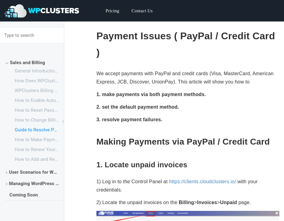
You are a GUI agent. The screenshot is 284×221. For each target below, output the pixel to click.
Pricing (112, 10)
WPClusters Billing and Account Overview (39, 90)
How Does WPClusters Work (39, 80)
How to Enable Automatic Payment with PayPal (39, 100)
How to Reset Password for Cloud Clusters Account (39, 110)
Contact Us (142, 10)
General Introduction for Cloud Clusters (39, 71)
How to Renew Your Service (39, 149)
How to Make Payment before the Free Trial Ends (39, 139)
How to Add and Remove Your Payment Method (39, 159)
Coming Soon (23, 195)
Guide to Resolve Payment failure (39, 130)
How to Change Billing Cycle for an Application (39, 120)
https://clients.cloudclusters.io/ (202, 181)
